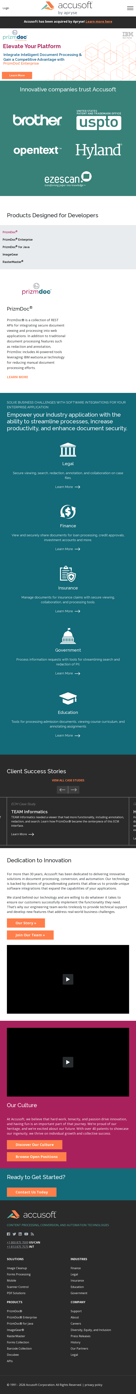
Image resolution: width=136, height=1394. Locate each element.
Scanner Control (18, 1287)
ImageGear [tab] (10, 254)
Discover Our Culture (35, 1144)
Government (79, 1293)
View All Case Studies (68, 780)
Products (14, 1302)
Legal (74, 1274)
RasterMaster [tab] (13, 262)
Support (76, 1311)
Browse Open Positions (37, 1156)
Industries (79, 1259)
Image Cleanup (17, 1268)
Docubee (13, 1355)
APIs (10, 1361)
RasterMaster (16, 1336)
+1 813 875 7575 (17, 1247)
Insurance (77, 1280)
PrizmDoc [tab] (10, 232)
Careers (76, 1323)
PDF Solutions (16, 1293)
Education (77, 1287)
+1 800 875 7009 (17, 1242)
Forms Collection (18, 1342)
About (75, 1317)
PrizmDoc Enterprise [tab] (18, 239)
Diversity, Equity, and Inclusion (91, 1330)
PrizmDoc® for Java (20, 1323)
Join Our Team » (30, 935)
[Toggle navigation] (130, 8)
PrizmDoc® (14, 1311)
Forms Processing (19, 1274)
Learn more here (99, 21)
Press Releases (80, 1336)
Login (6, 8)
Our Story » (26, 923)
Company (78, 1302)
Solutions (15, 1259)
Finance (76, 1268)
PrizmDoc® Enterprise (22, 1317)
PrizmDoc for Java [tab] (16, 247)
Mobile (11, 1280)
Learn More (17, 75)
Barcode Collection (19, 1348)
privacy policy (93, 1385)
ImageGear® (15, 1330)
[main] (68, 608)
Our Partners (79, 1348)
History (75, 1342)
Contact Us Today (32, 1192)
